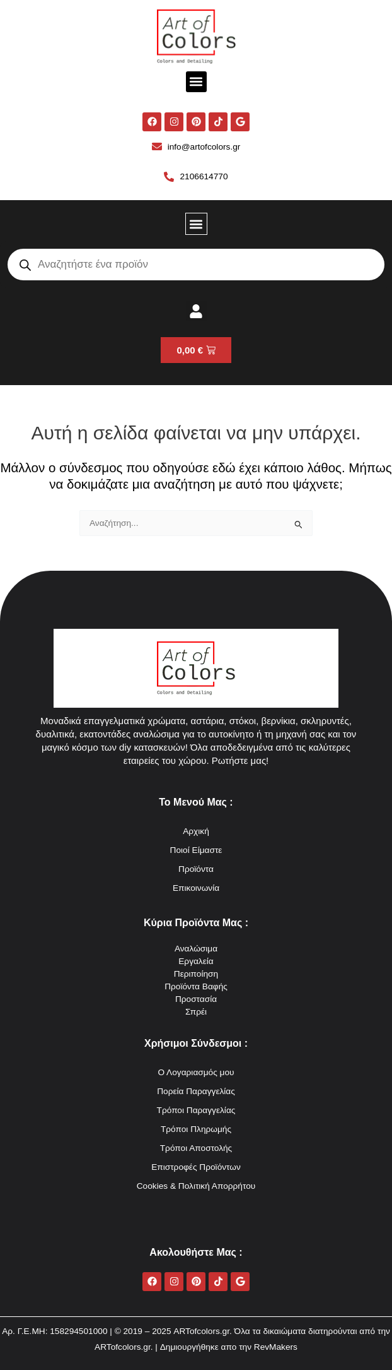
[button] (196, 81)
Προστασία (196, 999)
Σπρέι (196, 1011)
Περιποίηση (196, 974)
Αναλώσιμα (196, 948)
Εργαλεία (196, 961)
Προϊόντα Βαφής (196, 986)
